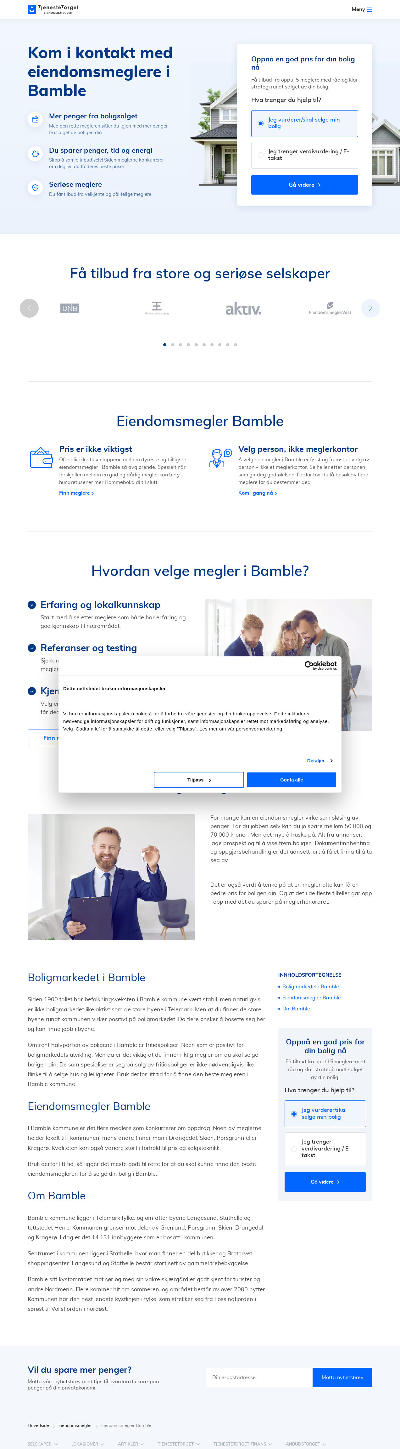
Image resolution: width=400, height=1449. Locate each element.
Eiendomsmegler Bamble (311, 991)
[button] (164, 338)
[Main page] (56, 9)
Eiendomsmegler (78, 1419)
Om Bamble (296, 1002)
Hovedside (41, 1419)
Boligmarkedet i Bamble (310, 980)
